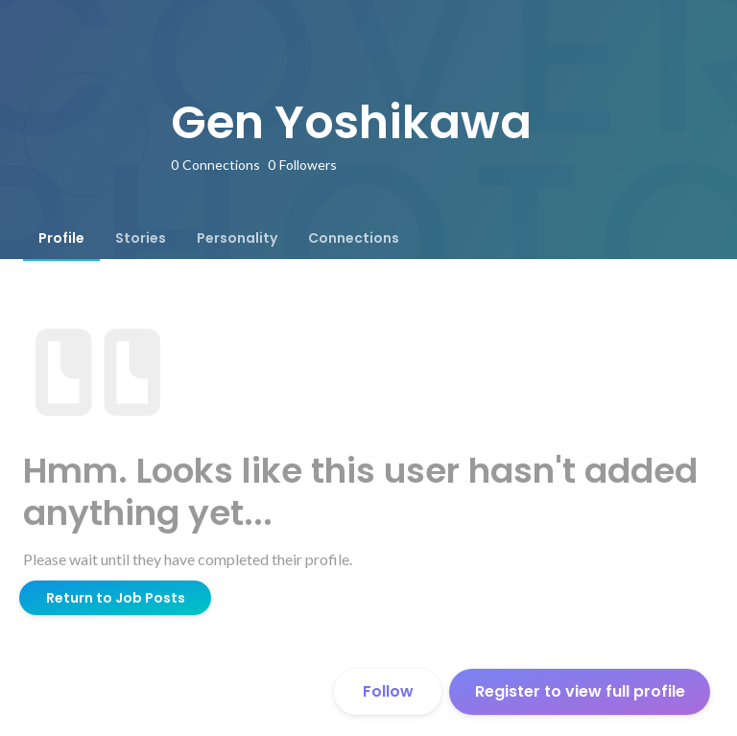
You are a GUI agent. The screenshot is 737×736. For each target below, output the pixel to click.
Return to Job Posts (115, 597)
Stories (140, 238)
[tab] (61, 238)
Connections (353, 238)
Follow (388, 691)
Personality (237, 238)
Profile (61, 238)
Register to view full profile (580, 691)
